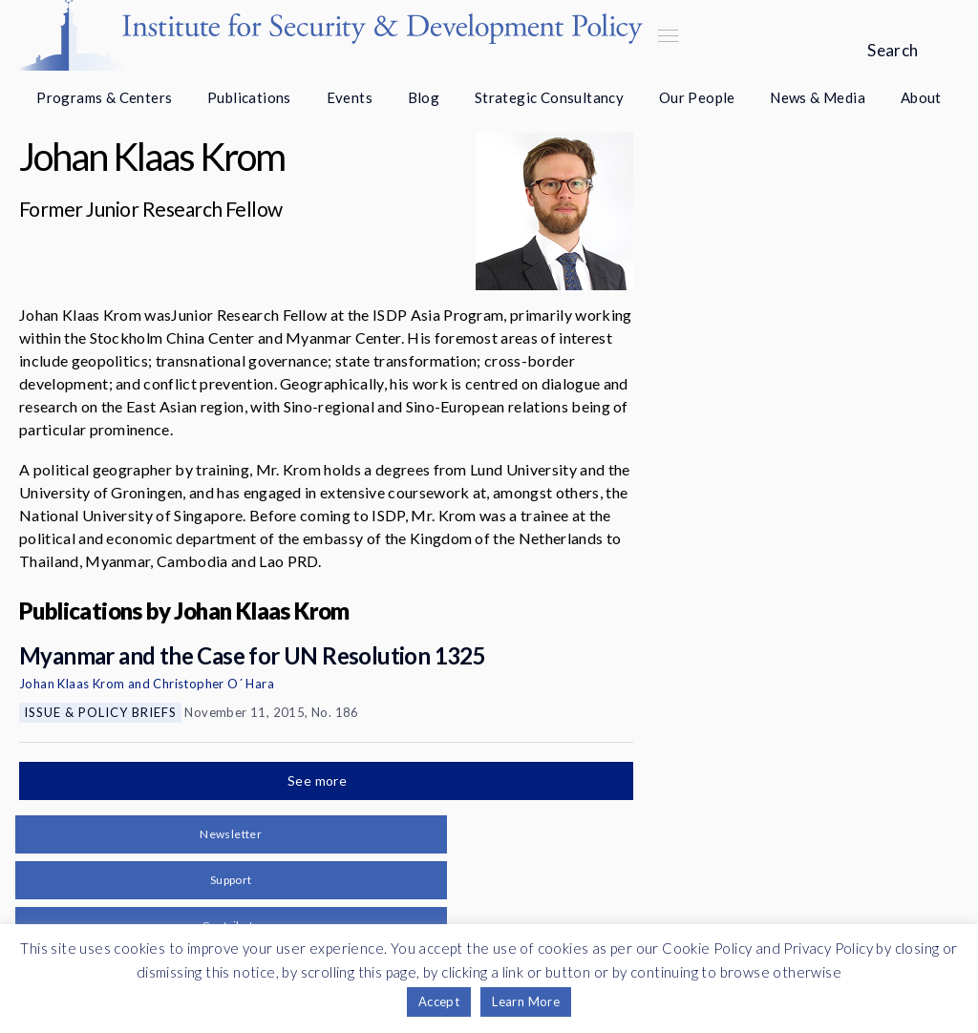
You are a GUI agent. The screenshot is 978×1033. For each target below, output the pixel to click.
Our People (697, 97)
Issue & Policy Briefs (100, 712)
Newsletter (231, 834)
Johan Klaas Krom (71, 683)
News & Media (817, 97)
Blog (424, 97)
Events (349, 97)
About (921, 97)
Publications (249, 97)
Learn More (526, 1001)
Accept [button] (438, 1001)
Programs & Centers (104, 97)
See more (319, 780)
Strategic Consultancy (549, 97)
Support (231, 880)
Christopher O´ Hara (213, 683)
